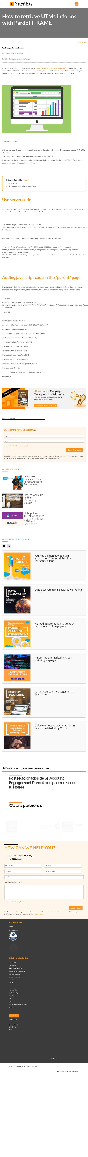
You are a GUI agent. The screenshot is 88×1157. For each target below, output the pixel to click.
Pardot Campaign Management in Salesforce (54, 693)
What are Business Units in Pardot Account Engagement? (34, 480)
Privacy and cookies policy (63, 1071)
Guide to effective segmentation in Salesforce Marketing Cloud (55, 727)
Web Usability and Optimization (18, 1004)
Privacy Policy (19, 902)
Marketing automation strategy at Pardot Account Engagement (54, 625)
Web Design (12, 965)
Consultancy (12, 962)
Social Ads (12, 1007)
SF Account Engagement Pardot (19, 59)
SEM (13, 983)
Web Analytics (13, 990)
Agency (11, 926)
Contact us (14, 1016)
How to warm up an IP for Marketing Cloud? (33, 498)
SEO (10, 983)
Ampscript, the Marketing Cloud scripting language (53, 659)
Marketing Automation (15, 968)
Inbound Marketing (14, 974)
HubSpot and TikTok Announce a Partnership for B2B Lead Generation (34, 518)
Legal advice (75, 1071)
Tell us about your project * (13, 882)
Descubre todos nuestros (27, 768)
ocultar (26, 180)
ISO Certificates (13, 930)
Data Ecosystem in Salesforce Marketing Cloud (58, 591)
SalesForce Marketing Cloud (17, 971)
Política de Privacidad (20, 446)
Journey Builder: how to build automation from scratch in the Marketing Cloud (53, 558)
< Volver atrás (81, 42)
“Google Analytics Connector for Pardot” (51, 68)
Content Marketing (14, 977)
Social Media (12, 980)
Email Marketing (13, 993)
